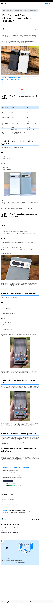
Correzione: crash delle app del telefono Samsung (11, 534)
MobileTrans (5, 510)
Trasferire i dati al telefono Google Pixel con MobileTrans (12, 89)
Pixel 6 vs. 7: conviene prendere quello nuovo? (9, 87)
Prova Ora (48, 3)
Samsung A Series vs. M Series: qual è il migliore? (11, 529)
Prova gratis (8, 481)
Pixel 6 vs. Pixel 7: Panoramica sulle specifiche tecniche (11, 77)
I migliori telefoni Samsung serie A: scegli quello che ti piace (13, 531)
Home (4, 10)
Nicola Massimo (8, 28)
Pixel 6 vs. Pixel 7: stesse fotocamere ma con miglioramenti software (13, 81)
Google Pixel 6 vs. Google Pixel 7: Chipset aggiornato (10, 79)
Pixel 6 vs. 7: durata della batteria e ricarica (8, 83)
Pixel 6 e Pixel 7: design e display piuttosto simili (9, 85)
